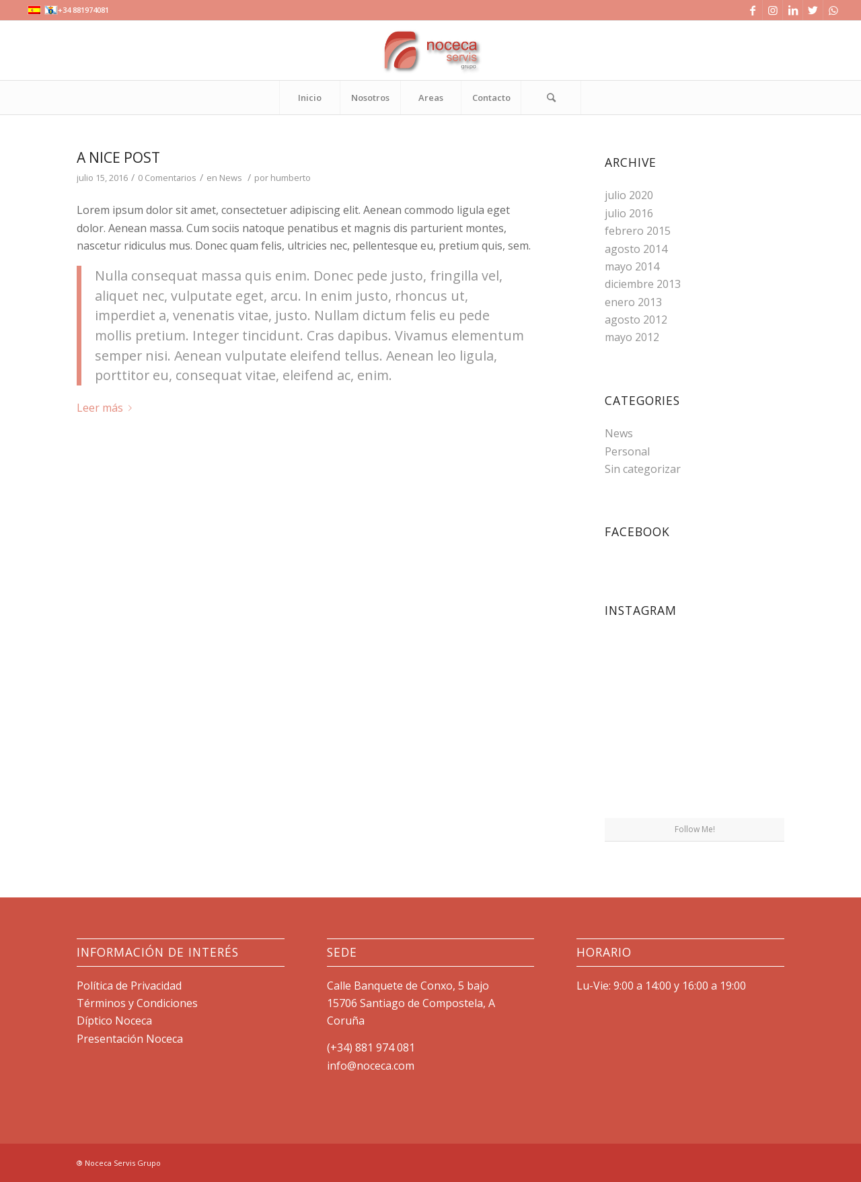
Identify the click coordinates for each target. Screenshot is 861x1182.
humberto (290, 178)
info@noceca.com (370, 1065)
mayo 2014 (632, 266)
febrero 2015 (638, 230)
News (230, 178)
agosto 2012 (636, 319)
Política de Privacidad (129, 985)
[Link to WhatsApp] (833, 10)
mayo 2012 (632, 337)
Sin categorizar (643, 468)
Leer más (107, 407)
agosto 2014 (636, 249)
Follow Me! (695, 829)
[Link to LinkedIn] (792, 10)
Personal (627, 451)
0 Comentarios (167, 178)
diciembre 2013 (643, 283)
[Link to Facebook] (752, 10)
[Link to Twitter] (813, 10)
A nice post (118, 157)
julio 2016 (629, 213)
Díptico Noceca (114, 1020)
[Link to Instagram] (772, 10)
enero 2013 (633, 302)
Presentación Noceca (130, 1038)
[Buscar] (551, 97)
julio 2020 (629, 195)
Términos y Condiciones (137, 1003)
